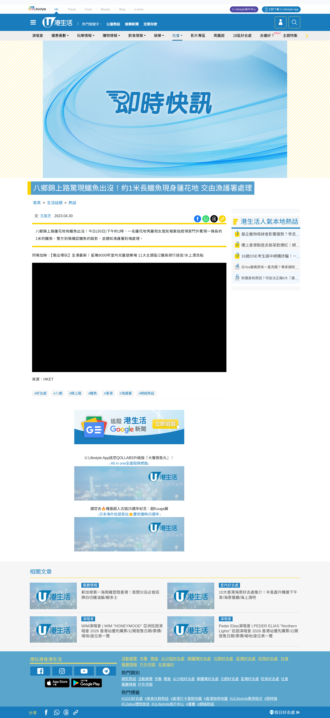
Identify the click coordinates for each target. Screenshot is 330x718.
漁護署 (126, 393)
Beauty (105, 9)
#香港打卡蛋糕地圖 (186, 699)
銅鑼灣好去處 (199, 659)
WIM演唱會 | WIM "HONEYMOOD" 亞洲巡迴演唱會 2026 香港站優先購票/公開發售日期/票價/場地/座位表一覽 (122, 631)
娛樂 (157, 36)
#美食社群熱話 (157, 699)
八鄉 (58, 393)
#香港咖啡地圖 (216, 699)
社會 (176, 36)
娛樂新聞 (132, 24)
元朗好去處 (223, 659)
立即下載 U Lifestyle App (283, 9)
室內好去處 (229, 585)
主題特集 (290, 36)
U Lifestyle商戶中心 (244, 9)
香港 (109, 393)
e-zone (138, 9)
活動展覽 (129, 659)
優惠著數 (58, 36)
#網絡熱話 (205, 704)
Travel (72, 9)
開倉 (154, 659)
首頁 (37, 203)
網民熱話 (128, 679)
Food (88, 9)
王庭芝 (45, 216)
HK (56, 9)
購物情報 (110, 36)
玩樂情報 (84, 36)
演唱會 (37, 36)
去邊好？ (267, 36)
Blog (122, 9)
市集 (144, 659)
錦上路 (76, 393)
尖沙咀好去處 (172, 659)
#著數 (190, 704)
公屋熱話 (113, 24)
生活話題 (55, 203)
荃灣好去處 (246, 659)
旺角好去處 (268, 659)
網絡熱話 (147, 393)
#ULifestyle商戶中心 (167, 704)
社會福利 (166, 665)
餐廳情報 (90, 585)
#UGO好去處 (132, 699)
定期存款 (150, 24)
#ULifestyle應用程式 (246, 699)
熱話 (72, 203)
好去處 (41, 393)
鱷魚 (93, 393)
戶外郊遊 (147, 665)
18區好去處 (242, 36)
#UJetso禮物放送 (135, 704)
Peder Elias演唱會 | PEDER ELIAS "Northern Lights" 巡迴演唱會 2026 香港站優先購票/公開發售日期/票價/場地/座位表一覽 (258, 631)
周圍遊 (219, 36)
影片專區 (198, 36)
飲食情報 (135, 36)
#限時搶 (270, 699)
